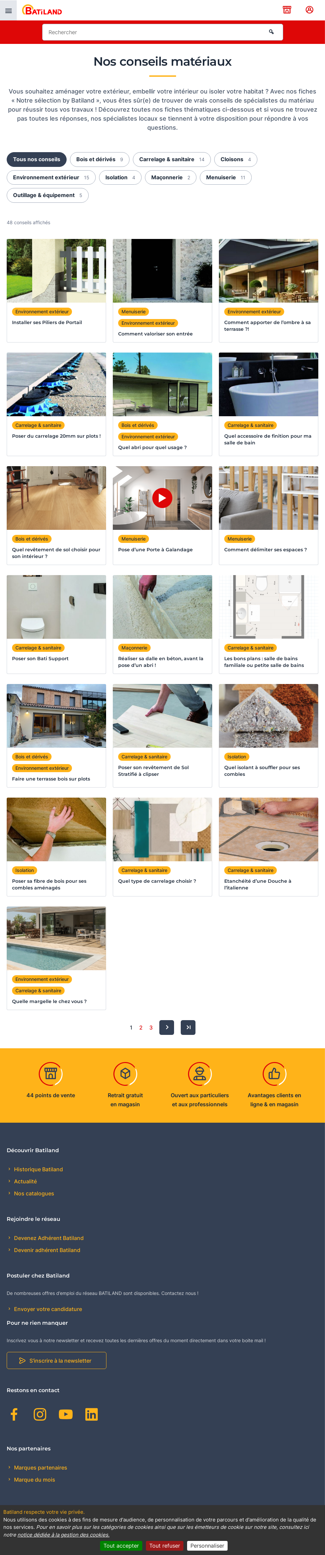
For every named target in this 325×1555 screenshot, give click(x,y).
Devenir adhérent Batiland (46, 1250)
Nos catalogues (33, 1193)
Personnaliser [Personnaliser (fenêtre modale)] (207, 1545)
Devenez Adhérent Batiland (48, 1238)
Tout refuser (164, 1545)
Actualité (25, 1181)
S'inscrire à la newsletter (60, 1360)
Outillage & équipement (47, 195)
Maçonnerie (170, 177)
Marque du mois (34, 1479)
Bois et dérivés (99, 159)
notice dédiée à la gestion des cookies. (63, 1535)
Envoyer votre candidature (47, 1309)
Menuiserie (225, 177)
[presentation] (8, 10)
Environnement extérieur (51, 177)
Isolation (120, 177)
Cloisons (236, 159)
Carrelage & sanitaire (172, 159)
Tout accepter (121, 1545)
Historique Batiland (38, 1169)
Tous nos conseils (36, 159)
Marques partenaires (40, 1467)
